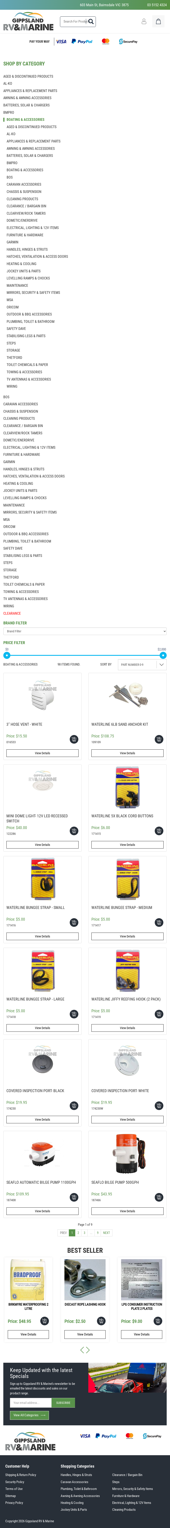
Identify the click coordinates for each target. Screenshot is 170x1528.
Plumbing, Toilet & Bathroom (79, 1489)
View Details (42, 753)
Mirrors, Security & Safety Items (132, 1489)
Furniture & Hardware (125, 1496)
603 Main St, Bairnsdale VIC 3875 (104, 5)
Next (106, 1233)
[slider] (6, 655)
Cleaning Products (124, 1510)
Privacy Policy (14, 1503)
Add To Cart (74, 739)
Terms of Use (14, 1489)
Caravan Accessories (74, 1482)
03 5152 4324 (157, 5)
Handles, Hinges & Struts (76, 1475)
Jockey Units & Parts (74, 1510)
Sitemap (10, 1496)
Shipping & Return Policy (20, 1475)
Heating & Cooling (72, 1503)
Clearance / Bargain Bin (127, 1475)
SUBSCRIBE (63, 1403)
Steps (116, 1482)
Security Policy (14, 1482)
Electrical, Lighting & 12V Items (131, 1503)
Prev (63, 1233)
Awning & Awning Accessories (80, 1496)
